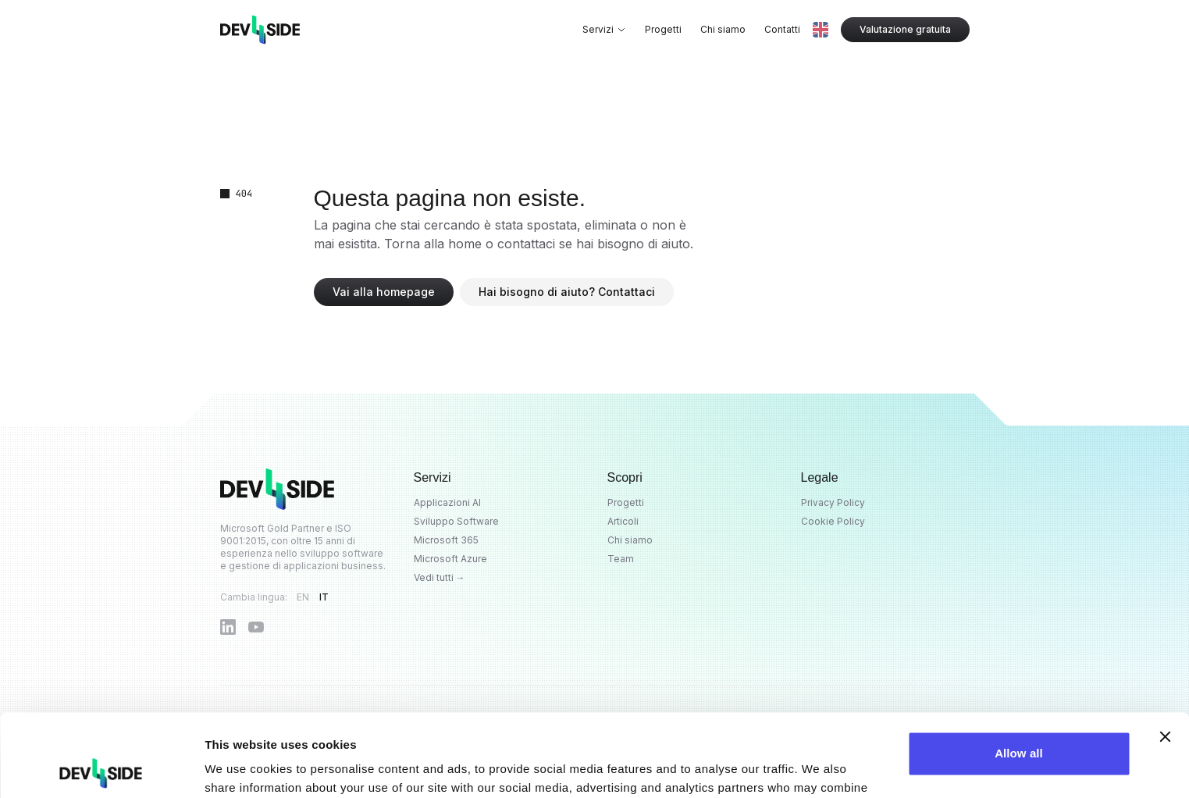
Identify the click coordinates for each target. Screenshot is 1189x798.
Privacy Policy (833, 502)
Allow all (1019, 671)
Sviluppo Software (456, 521)
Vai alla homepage (384, 291)
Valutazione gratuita (905, 29)
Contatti (782, 29)
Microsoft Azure (450, 559)
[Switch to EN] (820, 29)
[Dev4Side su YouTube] (256, 627)
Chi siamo (723, 29)
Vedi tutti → (439, 577)
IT (324, 597)
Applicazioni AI (447, 502)
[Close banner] (1164, 654)
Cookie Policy (833, 521)
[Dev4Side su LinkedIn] (228, 627)
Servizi (604, 29)
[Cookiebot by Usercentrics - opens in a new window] (101, 767)
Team (620, 559)
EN (303, 597)
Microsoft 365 (446, 540)
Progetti (663, 29)
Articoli (623, 521)
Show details (241, 767)
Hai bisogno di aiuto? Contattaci (567, 291)
